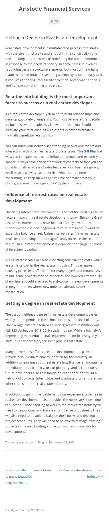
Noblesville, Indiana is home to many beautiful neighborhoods (28, 476)
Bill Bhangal (93, 151)
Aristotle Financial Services (54, 8)
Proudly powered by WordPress (24, 510)
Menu (54, 20)
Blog (41, 442)
